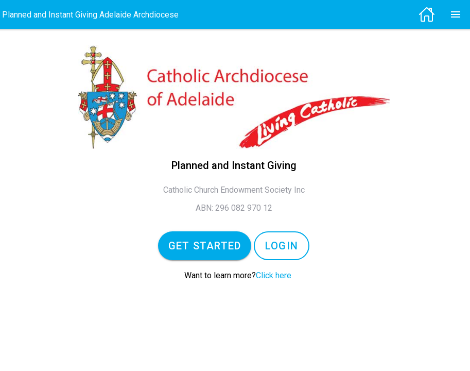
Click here (273, 275)
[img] (431, 14)
